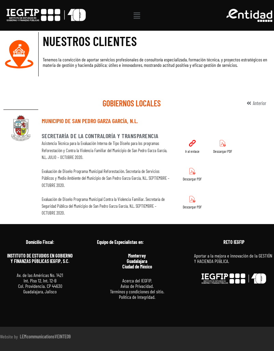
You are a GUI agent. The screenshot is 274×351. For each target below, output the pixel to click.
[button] (137, 15)
